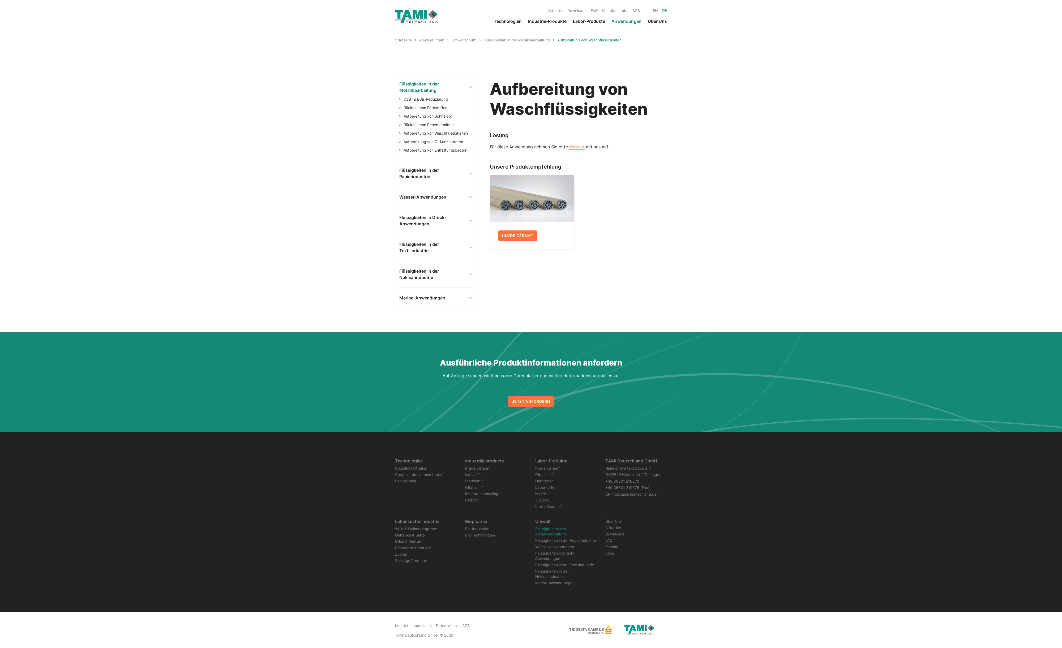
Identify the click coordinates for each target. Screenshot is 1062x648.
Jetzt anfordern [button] (531, 401)
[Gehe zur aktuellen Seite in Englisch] (655, 10)
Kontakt (577, 146)
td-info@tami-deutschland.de (631, 494)
